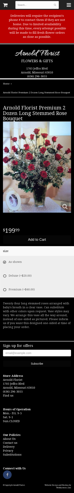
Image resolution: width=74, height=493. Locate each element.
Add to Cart (37, 240)
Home (6, 83)
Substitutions (12, 454)
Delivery (9, 446)
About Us (9, 438)
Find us (8, 395)
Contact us (10, 442)
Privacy (8, 450)
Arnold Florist (37, 54)
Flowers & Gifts (37, 61)
